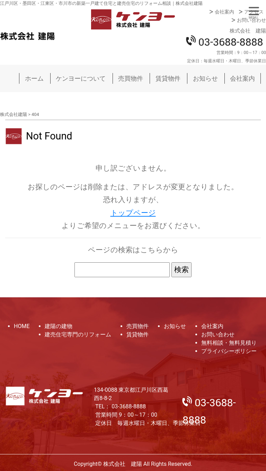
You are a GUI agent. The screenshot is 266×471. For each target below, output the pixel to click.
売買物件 (130, 78)
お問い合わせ (251, 20)
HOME (21, 326)
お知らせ (205, 78)
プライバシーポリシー (229, 351)
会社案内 (224, 12)
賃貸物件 (168, 78)
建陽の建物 (58, 326)
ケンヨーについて (81, 78)
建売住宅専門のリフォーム (78, 334)
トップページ (133, 213)
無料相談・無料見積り (229, 342)
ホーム (34, 78)
